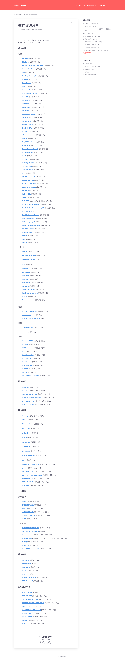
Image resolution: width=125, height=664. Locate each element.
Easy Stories (26, 83)
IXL (23, 173)
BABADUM (25, 201)
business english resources (31, 318)
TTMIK (24, 419)
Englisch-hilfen (27, 128)
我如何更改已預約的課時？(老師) (92, 47)
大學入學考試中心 (27, 327)
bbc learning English (29, 69)
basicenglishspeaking (29, 218)
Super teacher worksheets (30, 204)
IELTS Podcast (27, 362)
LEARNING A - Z (27, 365)
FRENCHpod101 (27, 581)
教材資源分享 (33, 14)
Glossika (25, 117)
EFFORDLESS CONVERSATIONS (33, 603)
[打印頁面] (70, 22)
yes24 (24, 460)
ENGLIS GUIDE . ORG (29, 183)
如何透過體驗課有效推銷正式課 (91, 36)
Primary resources (28, 300)
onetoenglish (26, 315)
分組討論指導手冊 (88, 33)
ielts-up (24, 372)
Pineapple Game (27, 424)
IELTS (24, 351)
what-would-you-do (28, 135)
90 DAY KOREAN (27, 482)
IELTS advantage (27, 348)
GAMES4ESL (26, 194)
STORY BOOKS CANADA (30, 375)
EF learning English (28, 222)
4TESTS (24, 197)
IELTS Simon (26, 358)
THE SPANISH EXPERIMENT (31, 610)
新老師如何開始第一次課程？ (91, 23)
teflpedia (25, 79)
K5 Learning (26, 268)
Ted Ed (24, 242)
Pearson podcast (27, 232)
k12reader (25, 286)
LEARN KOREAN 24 (28, 471)
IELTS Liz (25, 344)
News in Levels (27, 121)
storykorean (26, 446)
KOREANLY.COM (27, 478)
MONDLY (25, 606)
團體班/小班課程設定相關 (90, 39)
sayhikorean (26, 451)
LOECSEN (25, 390)
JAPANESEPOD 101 (28, 401)
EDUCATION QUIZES (29, 187)
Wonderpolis (26, 103)
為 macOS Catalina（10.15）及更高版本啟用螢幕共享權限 (97, 29)
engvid (24, 235)
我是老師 (19, 14)
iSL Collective (26, 100)
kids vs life (25, 279)
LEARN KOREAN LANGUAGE (32, 475)
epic (23, 264)
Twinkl (24, 156)
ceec (23, 332)
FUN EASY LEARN (28, 404)
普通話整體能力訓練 (28, 505)
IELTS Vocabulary (28, 355)
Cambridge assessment (30, 293)
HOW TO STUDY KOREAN (30, 464)
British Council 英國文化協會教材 (33, 65)
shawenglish (26, 145)
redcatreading (26, 282)
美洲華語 (25, 542)
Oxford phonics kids (29, 255)
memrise (25, 437)
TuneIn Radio (26, 90)
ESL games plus (27, 152)
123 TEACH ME (27, 617)
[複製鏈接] (74, 22)
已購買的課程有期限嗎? (89, 75)
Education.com (27, 211)
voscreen (25, 131)
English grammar (28, 124)
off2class (25, 159)
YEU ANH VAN (27, 166)
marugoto (25, 387)
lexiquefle (25, 560)
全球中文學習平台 (28, 512)
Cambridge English (28, 259)
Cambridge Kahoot (28, 289)
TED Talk (25, 97)
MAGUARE (25, 623)
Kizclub (24, 251)
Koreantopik (26, 428)
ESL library (26, 62)
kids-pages (26, 275)
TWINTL (25, 501)
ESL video (25, 110)
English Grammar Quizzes (30, 215)
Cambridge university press (31, 225)
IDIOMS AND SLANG (29, 176)
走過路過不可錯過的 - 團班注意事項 (92, 42)
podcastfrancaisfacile (29, 577)
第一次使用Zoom (87, 63)
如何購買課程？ (87, 72)
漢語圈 (24, 519)
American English (28, 229)
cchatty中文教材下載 (28, 515)
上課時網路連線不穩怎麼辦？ (91, 26)
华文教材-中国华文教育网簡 (30, 528)
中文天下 (25, 508)
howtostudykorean (28, 455)
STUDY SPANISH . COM (30, 599)
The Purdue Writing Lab (30, 93)
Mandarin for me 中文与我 (30, 531)
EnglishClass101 (27, 142)
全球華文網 (25, 545)
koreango (25, 416)
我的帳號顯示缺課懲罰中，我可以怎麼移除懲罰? (96, 50)
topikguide (26, 433)
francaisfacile (26, 563)
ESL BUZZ (25, 190)
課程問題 (26, 14)
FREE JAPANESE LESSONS (31, 397)
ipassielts (25, 369)
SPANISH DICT (27, 596)
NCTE (24, 239)
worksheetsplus (27, 169)
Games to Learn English (30, 149)
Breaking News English (30, 76)
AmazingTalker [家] (20, 5)
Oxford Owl (26, 272)
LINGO (24, 468)
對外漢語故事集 (27, 538)
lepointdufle (26, 567)
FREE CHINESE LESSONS (30, 548)
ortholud (25, 570)
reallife (24, 138)
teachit (24, 296)
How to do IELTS (27, 341)
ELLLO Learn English (29, 114)
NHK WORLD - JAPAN (29, 394)
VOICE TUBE (26, 107)
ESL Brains (26, 58)
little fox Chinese (27, 535)
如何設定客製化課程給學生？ (91, 44)
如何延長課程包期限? (89, 69)
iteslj (24, 86)
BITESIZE (25, 620)
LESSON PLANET (28, 180)
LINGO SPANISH (27, 613)
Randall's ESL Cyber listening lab (33, 208)
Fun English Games (28, 163)
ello (23, 72)
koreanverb (26, 442)
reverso (24, 574)
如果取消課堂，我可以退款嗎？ (91, 66)
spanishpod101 (27, 592)
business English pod (29, 311)
